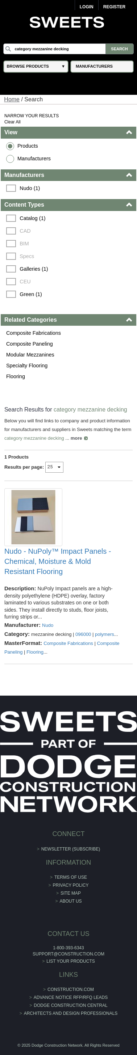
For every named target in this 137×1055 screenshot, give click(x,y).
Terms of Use (70, 877)
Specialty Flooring (26, 365)
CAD (25, 231)
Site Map (71, 893)
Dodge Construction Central (70, 1005)
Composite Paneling (29, 344)
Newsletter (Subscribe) (70, 849)
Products (27, 146)
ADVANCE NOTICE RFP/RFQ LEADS (71, 997)
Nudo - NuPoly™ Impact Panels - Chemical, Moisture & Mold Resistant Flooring (57, 561)
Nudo (47, 625)
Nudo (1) (30, 188)
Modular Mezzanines (30, 355)
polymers (104, 634)
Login (87, 6)
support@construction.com (68, 954)
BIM (24, 243)
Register (114, 6)
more (76, 438)
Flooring (15, 376)
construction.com (70, 989)
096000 (83, 634)
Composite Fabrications (33, 333)
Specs (27, 256)
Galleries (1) (34, 269)
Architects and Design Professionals (71, 1013)
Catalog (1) (32, 218)
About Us (70, 901)
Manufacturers (34, 158)
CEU (25, 281)
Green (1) (31, 294)
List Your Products (70, 961)
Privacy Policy (71, 885)
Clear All (12, 122)
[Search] (68, 48)
